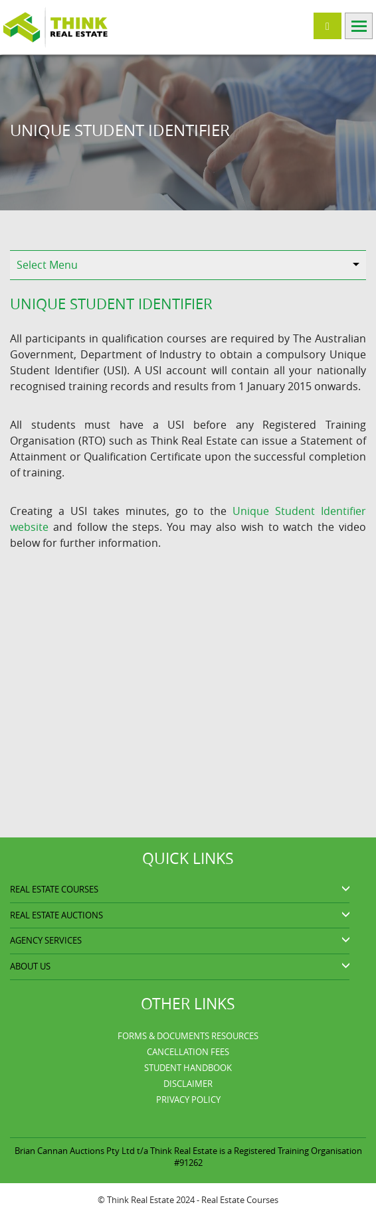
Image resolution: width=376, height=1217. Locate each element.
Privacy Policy (188, 1100)
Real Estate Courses (239, 1200)
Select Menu (47, 264)
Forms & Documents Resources (188, 1036)
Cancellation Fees (188, 1052)
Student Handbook (188, 1068)
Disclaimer (188, 1084)
